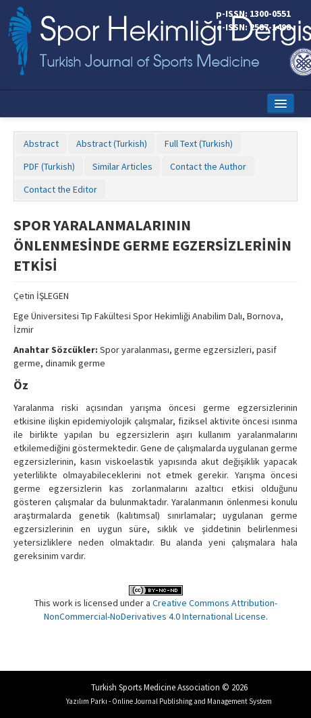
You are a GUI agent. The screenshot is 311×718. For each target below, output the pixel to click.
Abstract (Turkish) (111, 143)
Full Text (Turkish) (199, 143)
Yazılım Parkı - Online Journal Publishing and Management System (169, 701)
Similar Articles (122, 166)
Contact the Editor (60, 189)
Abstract (41, 143)
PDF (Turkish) (49, 166)
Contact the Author (208, 166)
